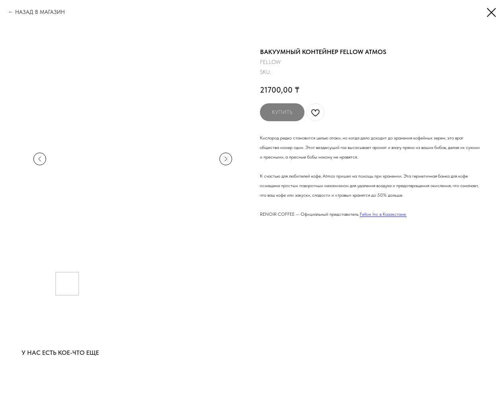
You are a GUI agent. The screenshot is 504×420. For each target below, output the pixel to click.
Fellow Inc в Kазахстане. (383, 214)
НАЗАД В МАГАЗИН (40, 12)
